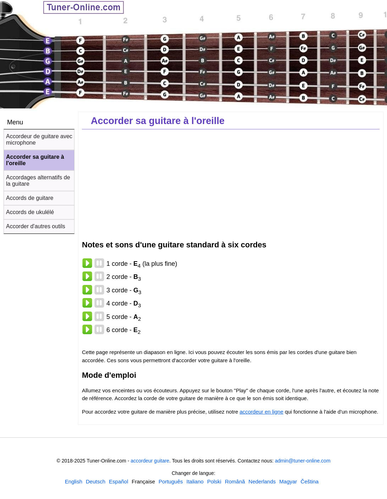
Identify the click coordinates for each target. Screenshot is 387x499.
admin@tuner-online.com (303, 461)
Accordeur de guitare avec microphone (39, 139)
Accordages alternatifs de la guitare (38, 180)
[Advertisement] (231, 184)
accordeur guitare (150, 461)
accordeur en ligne (261, 412)
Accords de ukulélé (30, 212)
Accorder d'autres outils (35, 226)
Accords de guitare (29, 198)
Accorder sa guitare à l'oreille (35, 160)
